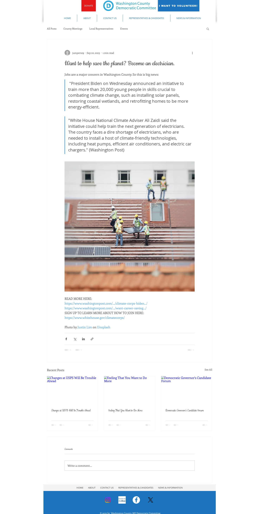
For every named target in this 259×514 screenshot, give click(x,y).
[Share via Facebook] (66, 339)
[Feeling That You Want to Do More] (129, 390)
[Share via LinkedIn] (83, 339)
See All (208, 369)
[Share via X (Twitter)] (74, 339)
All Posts (51, 28)
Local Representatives (101, 28)
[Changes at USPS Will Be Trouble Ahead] (72, 390)
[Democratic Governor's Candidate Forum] (186, 390)
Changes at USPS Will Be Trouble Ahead (71, 410)
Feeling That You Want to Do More (125, 410)
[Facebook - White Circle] (136, 500)
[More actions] (192, 53)
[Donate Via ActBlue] (122, 500)
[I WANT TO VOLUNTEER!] (178, 5)
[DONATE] (88, 5)
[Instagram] (107, 500)
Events (124, 28)
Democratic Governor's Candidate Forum (184, 410)
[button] (207, 28)
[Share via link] (92, 339)
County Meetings (72, 28)
